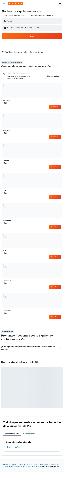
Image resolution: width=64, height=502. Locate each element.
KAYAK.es (5, 464)
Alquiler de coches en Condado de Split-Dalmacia (21, 466)
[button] (4, 3)
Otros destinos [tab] (29, 433)
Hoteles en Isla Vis (12, 447)
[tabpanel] (32, 445)
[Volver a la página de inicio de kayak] (15, 3)
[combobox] (15, 15)
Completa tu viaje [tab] (12, 433)
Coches (13, 464)
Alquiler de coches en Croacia (49, 464)
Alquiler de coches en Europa (28, 464)
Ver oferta (54, 107)
